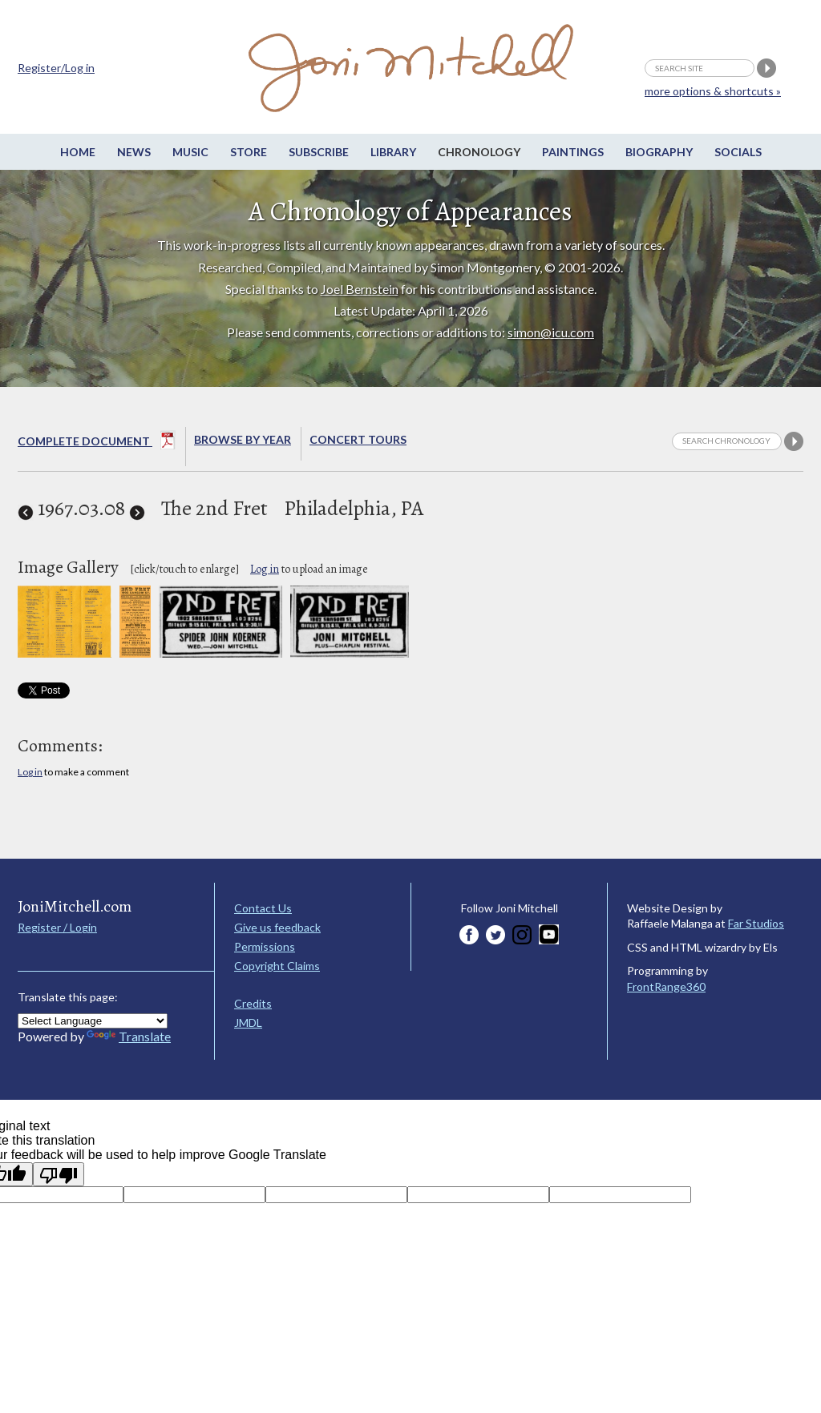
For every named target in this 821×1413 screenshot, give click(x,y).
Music (190, 152)
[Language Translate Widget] (93, 1021)
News (134, 152)
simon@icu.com (551, 332)
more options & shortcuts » (713, 91)
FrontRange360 (666, 986)
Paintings (573, 152)
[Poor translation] (58, 1174)
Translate (129, 1036)
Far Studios (756, 923)
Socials (738, 152)
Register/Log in (56, 67)
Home (77, 152)
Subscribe (319, 152)
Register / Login (57, 927)
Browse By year (242, 439)
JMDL (248, 1022)
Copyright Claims (277, 965)
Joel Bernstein (359, 288)
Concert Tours (357, 439)
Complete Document (97, 443)
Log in (264, 569)
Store (248, 152)
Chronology (479, 152)
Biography (659, 152)
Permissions (264, 946)
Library (393, 152)
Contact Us (263, 908)
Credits (253, 1003)
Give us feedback (277, 927)
